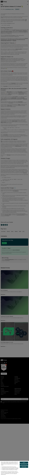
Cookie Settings (24, 466)
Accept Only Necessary (24, 464)
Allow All (24, 462)
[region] (14, 468)
